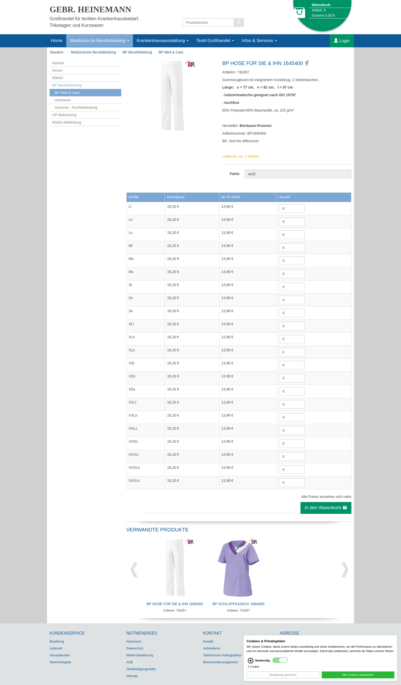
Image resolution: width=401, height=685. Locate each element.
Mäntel (57, 78)
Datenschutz (134, 648)
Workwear (63, 100)
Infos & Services (259, 40)
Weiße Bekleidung (66, 122)
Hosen (57, 70)
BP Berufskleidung (137, 52)
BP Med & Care (171, 52)
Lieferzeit (56, 648)
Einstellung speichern (282, 676)
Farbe (234, 174)
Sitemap (132, 676)
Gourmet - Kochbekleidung (76, 107)
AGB (129, 662)
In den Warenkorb (326, 507)
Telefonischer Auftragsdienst (222, 655)
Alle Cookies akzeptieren (358, 676)
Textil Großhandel (215, 40)
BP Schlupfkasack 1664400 (238, 604)
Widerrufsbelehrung (139, 655)
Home (56, 40)
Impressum (133, 641)
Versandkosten (60, 655)
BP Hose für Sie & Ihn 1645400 (175, 604)
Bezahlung (57, 641)
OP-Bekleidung (64, 115)
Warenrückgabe (60, 662)
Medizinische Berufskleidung (99, 40)
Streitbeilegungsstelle (140, 669)
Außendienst (211, 648)
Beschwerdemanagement (220, 662)
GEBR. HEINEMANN (90, 9)
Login (342, 40)
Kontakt (208, 641)
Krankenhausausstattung (163, 40)
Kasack (58, 63)
